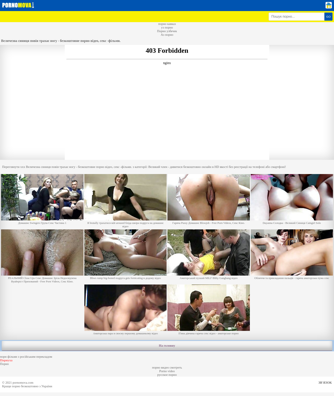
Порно (4, 364)
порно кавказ (167, 24)
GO (328, 16)
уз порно (167, 27)
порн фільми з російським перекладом (26, 356)
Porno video (167, 371)
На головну (167, 345)
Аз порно (167, 34)
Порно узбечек (167, 31)
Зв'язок (325, 382)
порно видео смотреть (167, 367)
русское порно (167, 374)
